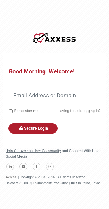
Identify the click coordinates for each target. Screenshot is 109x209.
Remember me (26, 111)
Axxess (11, 177)
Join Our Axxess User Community (33, 151)
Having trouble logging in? (79, 111)
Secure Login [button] (33, 128)
